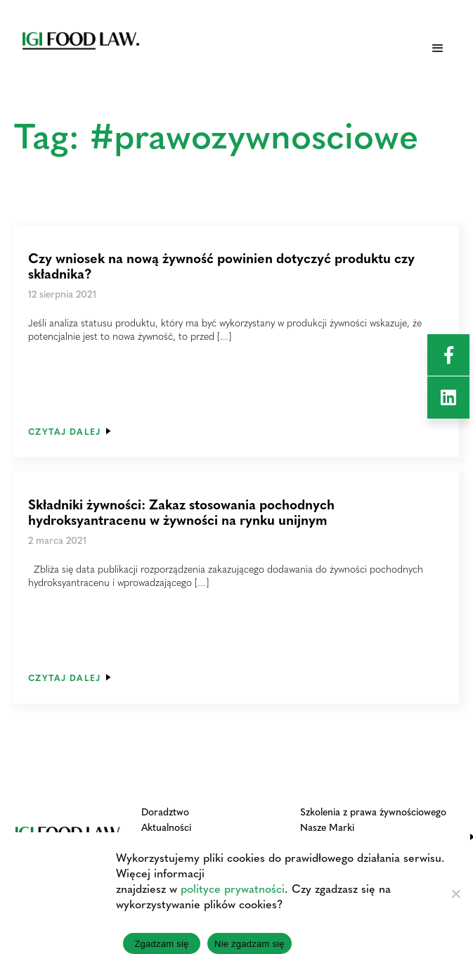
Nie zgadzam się (249, 944)
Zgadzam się (161, 944)
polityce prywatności (233, 888)
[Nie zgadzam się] (455, 893)
